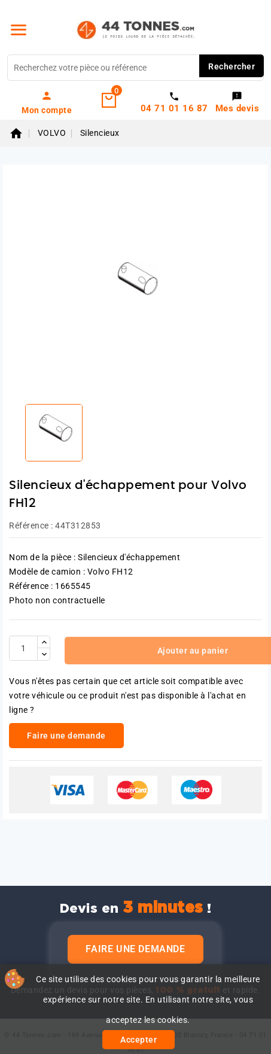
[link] (47, 102)
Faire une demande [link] (66, 735)
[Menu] (18, 30)
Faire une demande (135, 949)
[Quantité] (23, 648)
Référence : (31, 525)
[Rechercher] (135, 67)
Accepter (138, 1039)
